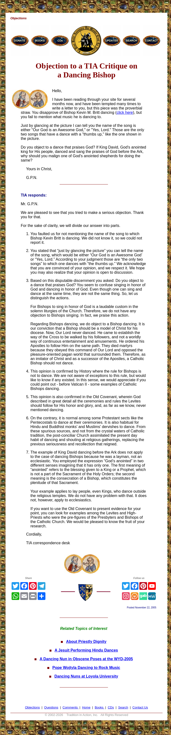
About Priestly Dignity (86, 642)
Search (123, 707)
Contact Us (140, 707)
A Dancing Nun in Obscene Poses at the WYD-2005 (86, 659)
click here (125, 112)
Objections (32, 707)
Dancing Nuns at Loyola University (86, 676)
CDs (111, 707)
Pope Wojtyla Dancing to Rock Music (86, 668)
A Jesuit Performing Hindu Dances (86, 650)
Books (99, 707)
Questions (51, 707)
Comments (70, 707)
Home (86, 707)
